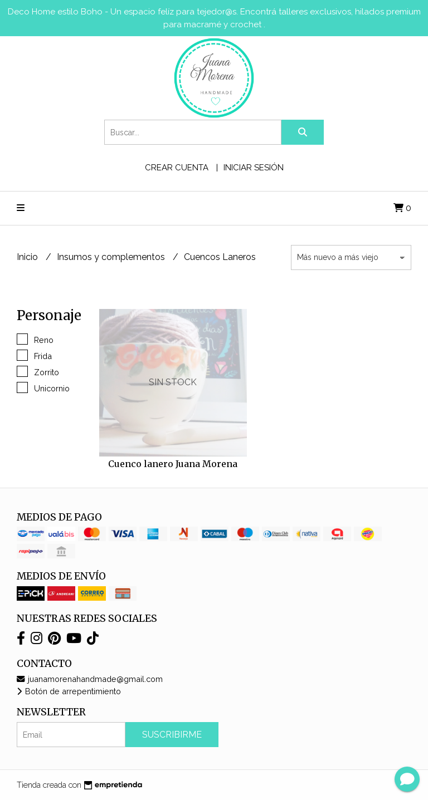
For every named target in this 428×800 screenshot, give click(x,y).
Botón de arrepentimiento (69, 691)
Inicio (28, 257)
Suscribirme (172, 734)
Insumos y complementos (112, 257)
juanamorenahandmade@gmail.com (90, 679)
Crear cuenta (176, 168)
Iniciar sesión (253, 168)
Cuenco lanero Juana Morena (172, 463)
